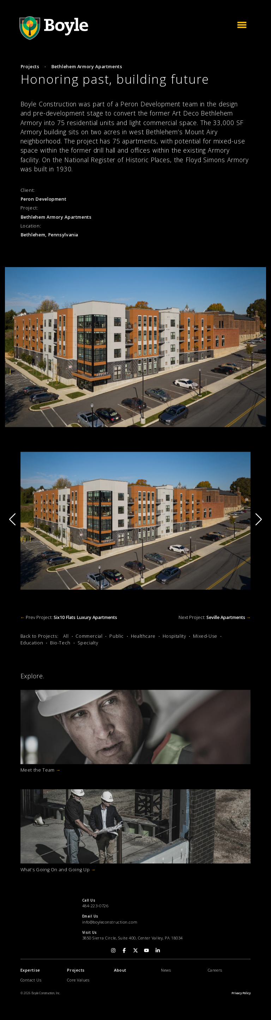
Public (116, 636)
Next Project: (215, 617)
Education (31, 643)
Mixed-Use (205, 636)
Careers (215, 970)
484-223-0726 (95, 905)
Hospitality (174, 636)
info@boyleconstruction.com (110, 922)
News (166, 970)
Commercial (89, 636)
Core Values (78, 980)
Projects (30, 67)
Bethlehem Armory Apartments (86, 67)
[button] (259, 519)
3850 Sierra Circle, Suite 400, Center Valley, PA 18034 (132, 938)
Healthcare (143, 636)
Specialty (88, 643)
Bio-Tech (60, 643)
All (66, 636)
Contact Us (31, 980)
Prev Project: (69, 617)
